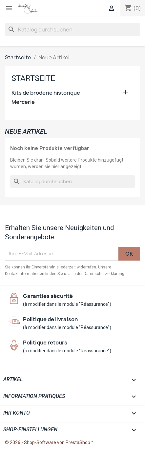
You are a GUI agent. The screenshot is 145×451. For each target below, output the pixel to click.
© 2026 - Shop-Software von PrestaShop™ (49, 442)
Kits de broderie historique (45, 92)
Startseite (33, 78)
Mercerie (23, 102)
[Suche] (72, 29)
